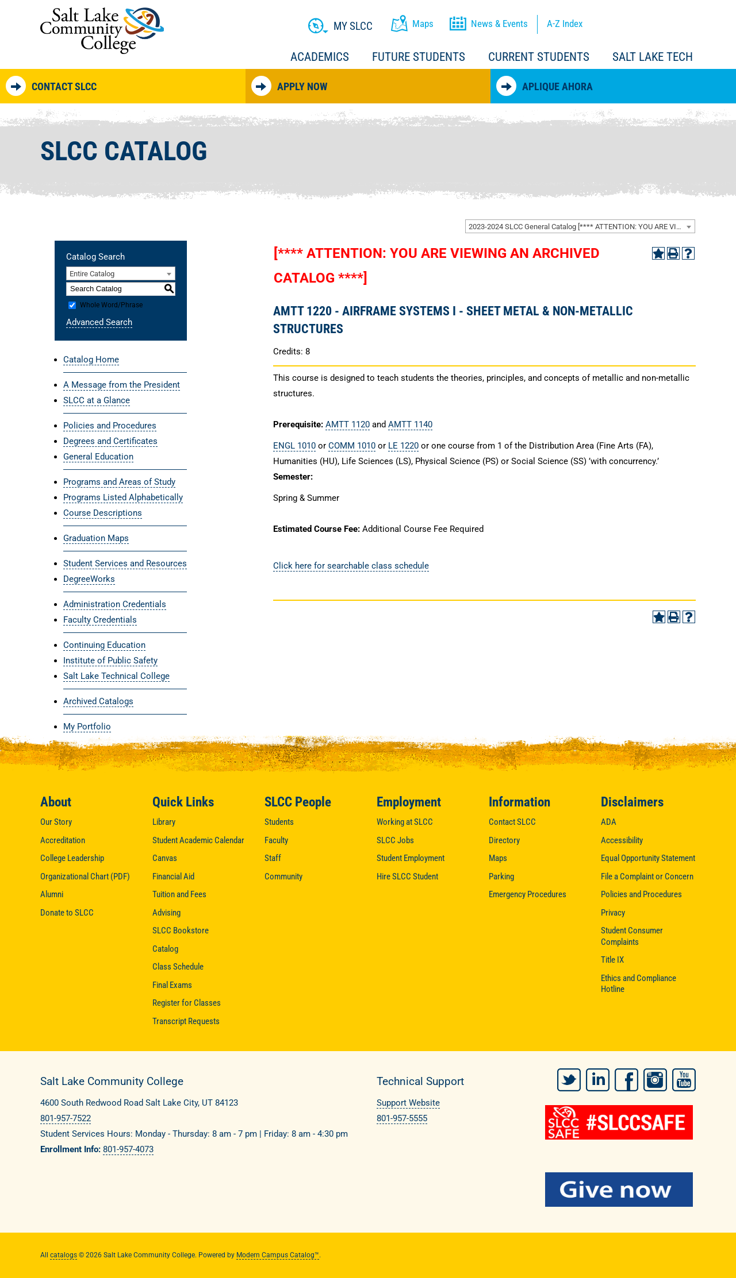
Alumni (51, 894)
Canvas (164, 858)
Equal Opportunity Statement (648, 858)
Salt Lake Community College (102, 30)
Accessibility (622, 840)
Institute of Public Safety (110, 660)
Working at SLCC (405, 822)
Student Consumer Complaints (632, 936)
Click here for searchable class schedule (351, 566)
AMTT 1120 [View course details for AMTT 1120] (347, 424)
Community (283, 876)
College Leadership (72, 858)
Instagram (655, 1079)
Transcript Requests (186, 1021)
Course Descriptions (102, 513)
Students (279, 822)
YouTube (684, 1079)
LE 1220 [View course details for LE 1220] (403, 446)
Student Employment (410, 858)
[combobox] (580, 226)
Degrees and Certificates (110, 441)
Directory (504, 840)
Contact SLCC (51, 86)
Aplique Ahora (544, 86)
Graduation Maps (96, 538)
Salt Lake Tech (652, 57)
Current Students (538, 57)
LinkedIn (598, 1079)
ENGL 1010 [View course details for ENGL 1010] (294, 446)
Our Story (56, 822)
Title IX (612, 960)
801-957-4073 (128, 1149)
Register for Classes (186, 1003)
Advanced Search (99, 322)
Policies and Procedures (109, 425)
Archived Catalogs (98, 701)
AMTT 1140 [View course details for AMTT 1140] (410, 424)
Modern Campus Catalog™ (277, 1255)
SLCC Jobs (395, 840)
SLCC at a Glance (96, 400)
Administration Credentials (114, 604)
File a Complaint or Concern (647, 876)
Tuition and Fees (179, 894)
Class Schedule (178, 967)
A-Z (564, 23)
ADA (608, 822)
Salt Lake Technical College (116, 676)
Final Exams (172, 985)
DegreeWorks (89, 579)
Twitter (569, 1079)
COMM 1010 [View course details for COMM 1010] (351, 446)
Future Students (418, 57)
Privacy (613, 913)
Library (163, 822)
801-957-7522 (65, 1118)
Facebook (626, 1079)
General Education (98, 456)
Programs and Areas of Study (119, 482)
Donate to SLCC (67, 913)
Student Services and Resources (125, 563)
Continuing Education (104, 645)
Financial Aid (173, 876)
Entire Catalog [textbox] (92, 273)
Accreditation (62, 840)
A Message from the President (121, 385)
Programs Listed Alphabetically (123, 497)
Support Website (408, 1103)
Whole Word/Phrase (111, 305)
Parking (501, 876)
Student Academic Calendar (198, 840)
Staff (272, 858)
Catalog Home (91, 359)
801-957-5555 (402, 1118)
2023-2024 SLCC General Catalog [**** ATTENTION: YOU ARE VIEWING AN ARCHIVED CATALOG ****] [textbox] (582, 226)
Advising (166, 913)
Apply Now (289, 86)
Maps (498, 858)
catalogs (63, 1255)
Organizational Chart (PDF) (85, 876)
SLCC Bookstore (180, 930)
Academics (319, 57)
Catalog (165, 949)
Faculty (276, 840)
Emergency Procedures (527, 894)
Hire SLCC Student (407, 876)
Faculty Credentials (100, 620)
